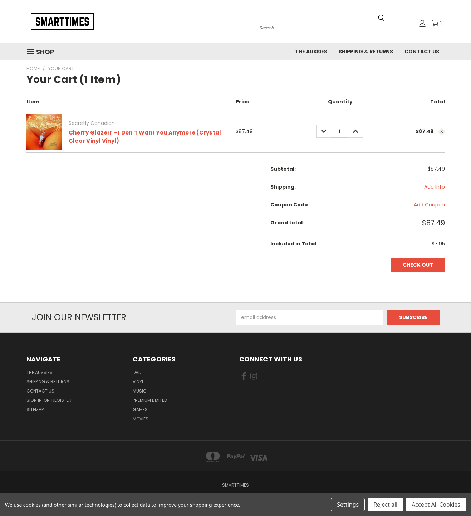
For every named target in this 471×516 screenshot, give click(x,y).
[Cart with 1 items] (439, 23)
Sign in (34, 400)
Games (140, 410)
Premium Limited (150, 400)
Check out (418, 264)
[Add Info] (434, 187)
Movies (140, 419)
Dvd (137, 372)
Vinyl (138, 382)
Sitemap (35, 410)
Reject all (385, 504)
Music (140, 391)
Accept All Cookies (436, 504)
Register (61, 400)
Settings (348, 504)
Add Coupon (429, 204)
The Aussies (311, 51)
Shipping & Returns (366, 51)
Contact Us (421, 51)
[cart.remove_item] (441, 131)
